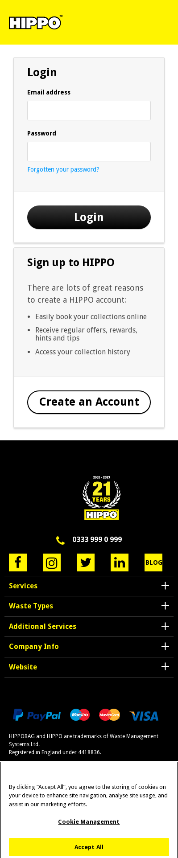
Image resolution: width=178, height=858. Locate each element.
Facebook (18, 562)
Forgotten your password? (63, 169)
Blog (153, 562)
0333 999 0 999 (97, 539)
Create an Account (89, 401)
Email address (48, 92)
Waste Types (31, 606)
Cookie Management (89, 825)
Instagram (52, 562)
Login (89, 217)
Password (41, 133)
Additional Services (42, 626)
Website (23, 667)
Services (23, 586)
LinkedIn (119, 562)
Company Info (34, 646)
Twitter (86, 562)
